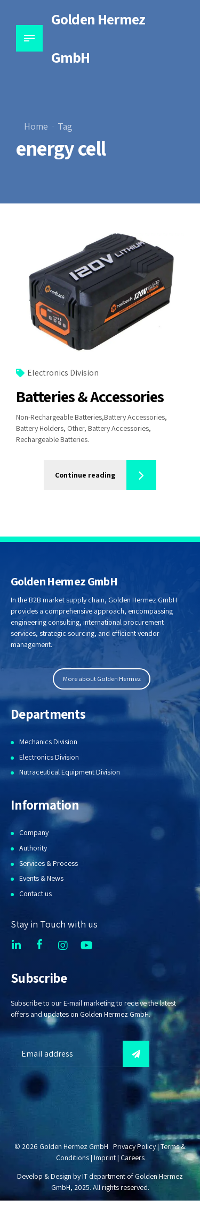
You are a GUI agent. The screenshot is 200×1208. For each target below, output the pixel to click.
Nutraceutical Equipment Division (69, 772)
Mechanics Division (48, 741)
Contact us (35, 893)
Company (34, 832)
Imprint (105, 1157)
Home (36, 126)
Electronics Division (63, 373)
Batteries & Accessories (90, 396)
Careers (133, 1157)
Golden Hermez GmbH (98, 38)
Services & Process (48, 863)
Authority (33, 848)
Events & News (41, 878)
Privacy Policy (134, 1146)
